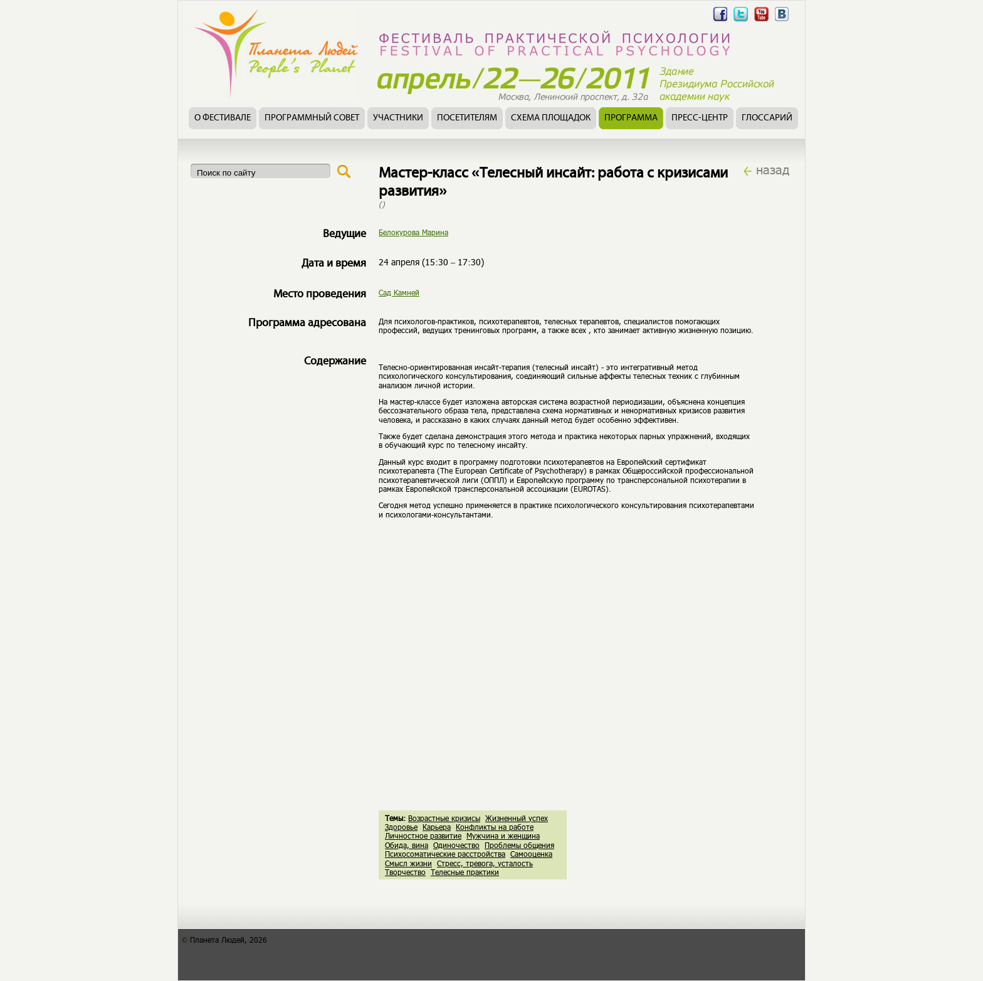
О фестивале (222, 118)
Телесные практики (465, 871)
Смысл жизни (408, 863)
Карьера (437, 826)
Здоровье (401, 826)
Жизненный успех (516, 818)
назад (772, 169)
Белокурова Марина (413, 232)
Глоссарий (767, 118)
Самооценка (531, 853)
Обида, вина (406, 844)
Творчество (405, 871)
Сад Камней (399, 292)
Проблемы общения (519, 844)
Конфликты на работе (495, 826)
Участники (398, 118)
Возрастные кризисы (444, 818)
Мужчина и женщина (503, 835)
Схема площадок (551, 118)
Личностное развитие (423, 835)
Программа (631, 118)
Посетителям (467, 118)
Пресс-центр (699, 118)
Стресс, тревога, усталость (485, 863)
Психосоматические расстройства (445, 853)
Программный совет (312, 118)
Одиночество (456, 844)
